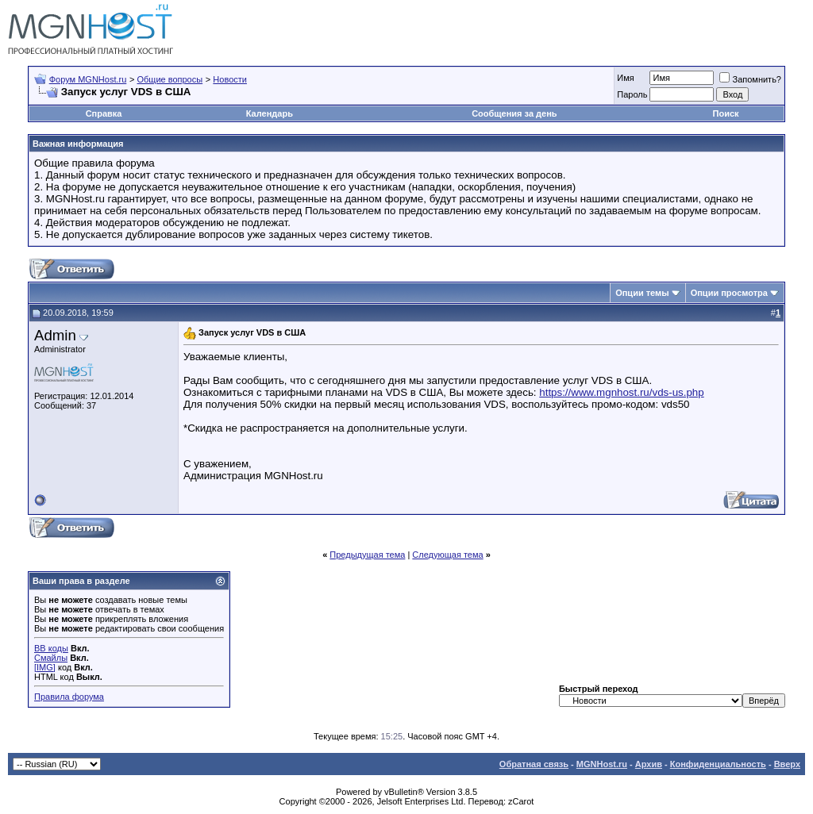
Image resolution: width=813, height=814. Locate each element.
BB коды (51, 648)
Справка (104, 113)
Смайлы (50, 657)
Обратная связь (533, 764)
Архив (648, 764)
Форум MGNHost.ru (88, 79)
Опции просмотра (729, 293)
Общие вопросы (169, 79)
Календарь (269, 113)
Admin (55, 335)
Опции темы (642, 293)
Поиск (726, 113)
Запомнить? (750, 79)
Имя (625, 78)
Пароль (632, 94)
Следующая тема (447, 554)
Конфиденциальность (718, 764)
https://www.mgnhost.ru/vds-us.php (621, 392)
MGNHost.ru (601, 764)
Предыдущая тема (367, 554)
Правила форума (69, 696)
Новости (230, 79)
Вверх (787, 764)
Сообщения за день (514, 113)
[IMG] (45, 667)
